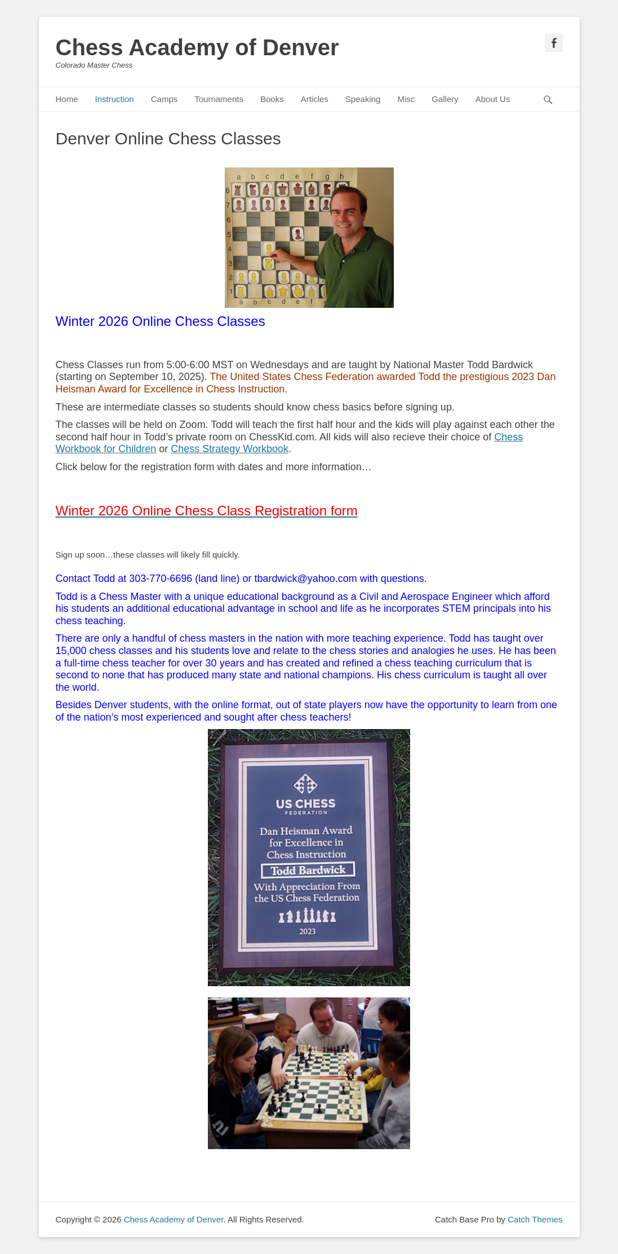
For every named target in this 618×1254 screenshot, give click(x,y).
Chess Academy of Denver (197, 47)
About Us (492, 99)
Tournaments (218, 99)
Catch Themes (535, 1219)
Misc (406, 99)
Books (272, 99)
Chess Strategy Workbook (229, 448)
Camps (164, 99)
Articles (314, 99)
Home (67, 99)
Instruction (114, 99)
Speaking (363, 99)
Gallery (445, 99)
